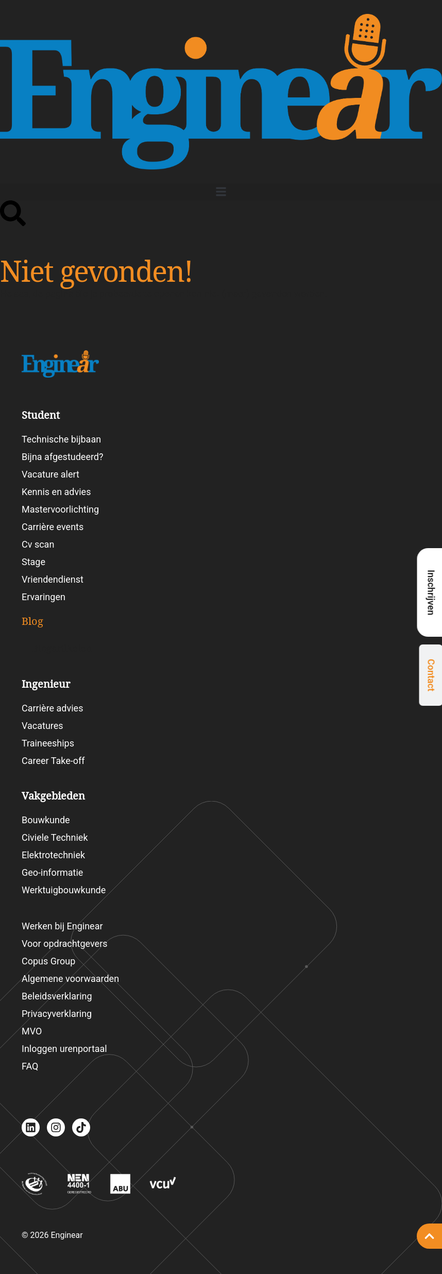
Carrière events (52, 526)
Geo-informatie (52, 872)
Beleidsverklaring (57, 996)
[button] (221, 191)
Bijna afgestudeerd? (63, 456)
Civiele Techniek (55, 837)
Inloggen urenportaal (64, 1048)
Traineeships (48, 743)
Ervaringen (43, 596)
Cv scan (38, 544)
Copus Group (48, 961)
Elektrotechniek (53, 855)
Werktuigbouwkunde (64, 890)
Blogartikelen (62, 648)
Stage (33, 561)
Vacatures (42, 725)
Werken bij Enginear (62, 926)
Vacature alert (50, 474)
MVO (32, 1031)
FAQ (30, 1066)
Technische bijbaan (61, 439)
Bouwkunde (46, 819)
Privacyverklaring (57, 1013)
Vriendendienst (52, 579)
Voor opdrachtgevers (65, 943)
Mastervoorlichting (60, 509)
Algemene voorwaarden (70, 978)
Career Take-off (53, 760)
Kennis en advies (56, 491)
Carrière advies (52, 708)
